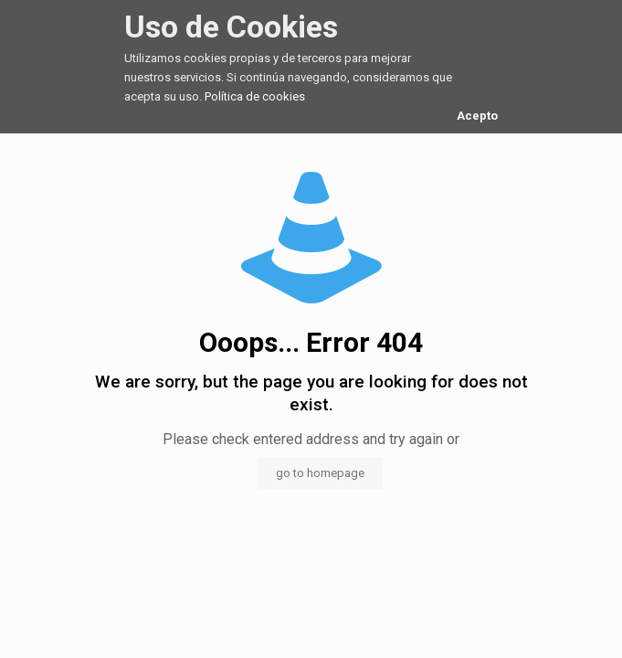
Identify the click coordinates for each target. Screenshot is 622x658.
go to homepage (320, 473)
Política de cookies (255, 96)
